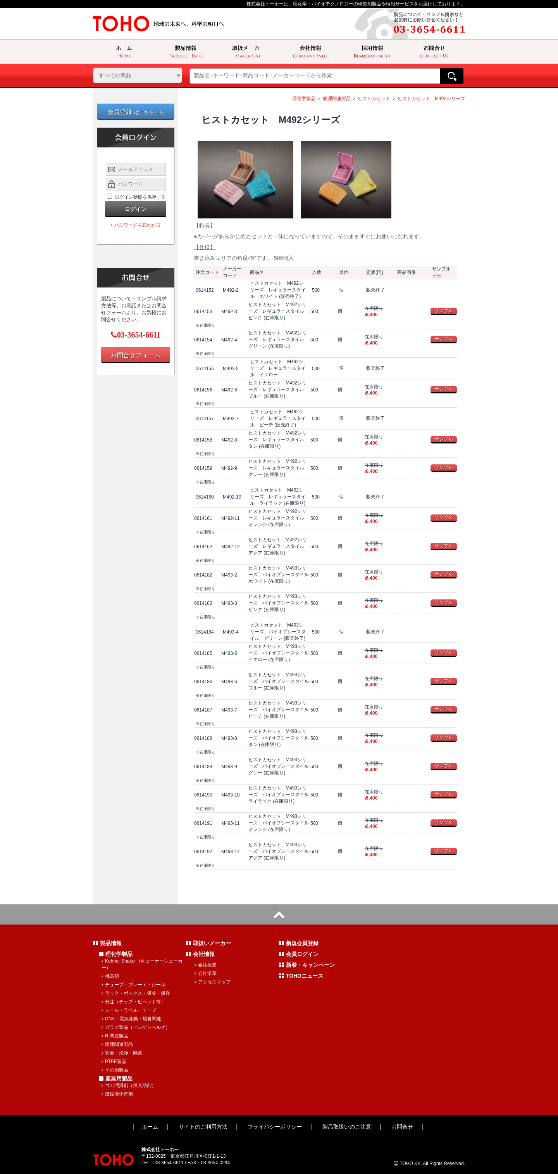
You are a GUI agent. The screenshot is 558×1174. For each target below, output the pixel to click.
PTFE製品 (114, 1061)
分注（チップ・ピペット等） (133, 1001)
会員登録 (135, 112)
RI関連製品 (115, 1036)
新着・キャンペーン (307, 965)
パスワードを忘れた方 (136, 225)
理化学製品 (303, 98)
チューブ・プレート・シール (133, 984)
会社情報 (200, 954)
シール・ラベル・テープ (129, 1010)
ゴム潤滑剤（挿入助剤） (129, 1085)
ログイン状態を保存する (140, 197)
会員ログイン (299, 954)
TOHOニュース (301, 976)
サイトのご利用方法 (203, 1127)
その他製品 (115, 1070)
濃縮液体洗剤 (117, 1094)
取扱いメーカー (208, 943)
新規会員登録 (299, 943)
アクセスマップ (213, 982)
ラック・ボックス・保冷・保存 (136, 993)
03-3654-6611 (135, 335)
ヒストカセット (374, 98)
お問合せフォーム (135, 355)
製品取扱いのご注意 (346, 1127)
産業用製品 (116, 1078)
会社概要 (206, 965)
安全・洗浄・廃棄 (122, 1053)
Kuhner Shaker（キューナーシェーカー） (142, 964)
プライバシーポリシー (275, 1127)
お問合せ (402, 1127)
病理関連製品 (337, 98)
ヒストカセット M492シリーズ (431, 98)
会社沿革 (206, 973)
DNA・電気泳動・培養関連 (131, 1019)
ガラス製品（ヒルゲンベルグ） (136, 1027)
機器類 (110, 976)
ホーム (150, 1127)
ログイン (135, 209)
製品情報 (107, 943)
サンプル (443, 310)
